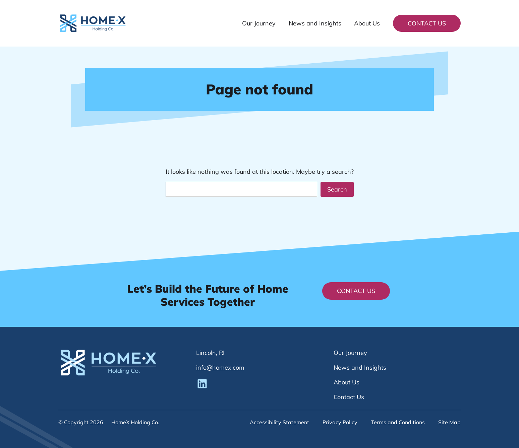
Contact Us (427, 23)
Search (337, 189)
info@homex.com (220, 367)
